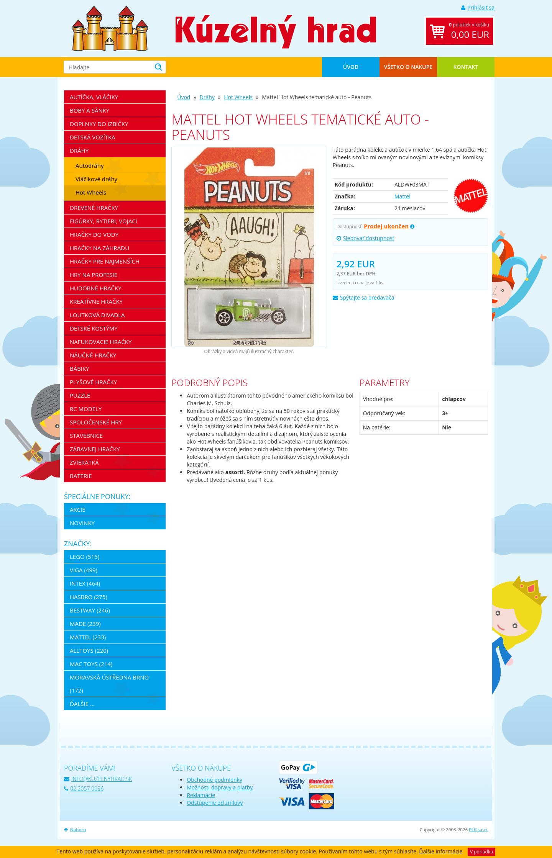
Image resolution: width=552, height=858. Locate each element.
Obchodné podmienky (214, 779)
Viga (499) (83, 570)
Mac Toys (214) (91, 664)
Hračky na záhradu (99, 248)
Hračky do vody (94, 234)
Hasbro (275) (88, 597)
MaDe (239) (85, 623)
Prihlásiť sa (478, 7)
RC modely (86, 409)
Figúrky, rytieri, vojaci (103, 221)
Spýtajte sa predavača (363, 297)
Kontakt (465, 66)
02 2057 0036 (84, 788)
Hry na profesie (93, 274)
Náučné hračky (93, 355)
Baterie (81, 476)
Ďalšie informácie (440, 851)
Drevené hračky (94, 207)
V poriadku (481, 851)
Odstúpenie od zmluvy (215, 802)
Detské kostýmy (94, 328)
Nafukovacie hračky (100, 341)
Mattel (402, 196)
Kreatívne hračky (96, 301)
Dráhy (207, 97)
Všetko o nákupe (408, 66)
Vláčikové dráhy (96, 179)
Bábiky (79, 368)
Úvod (350, 66)
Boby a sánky (89, 110)
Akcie (77, 509)
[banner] (110, 27)
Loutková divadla (97, 315)
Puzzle (80, 395)
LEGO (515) (84, 556)
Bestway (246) (90, 610)
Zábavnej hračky (95, 449)
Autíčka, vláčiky (94, 97)
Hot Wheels (238, 97)
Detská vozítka (92, 137)
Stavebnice (86, 435)
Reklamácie (201, 795)
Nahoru (75, 829)
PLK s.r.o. (478, 829)
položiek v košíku (469, 31)
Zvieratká (84, 462)
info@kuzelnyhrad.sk (98, 779)
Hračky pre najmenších (105, 261)
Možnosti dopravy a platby (220, 787)
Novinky (82, 523)
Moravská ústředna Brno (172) (109, 683)
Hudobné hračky (96, 288)
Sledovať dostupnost (365, 238)
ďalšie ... (82, 703)
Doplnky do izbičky (99, 124)
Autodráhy (90, 165)
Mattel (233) (88, 637)
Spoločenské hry (96, 422)
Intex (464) (85, 583)
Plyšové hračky (93, 382)
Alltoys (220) (89, 650)
